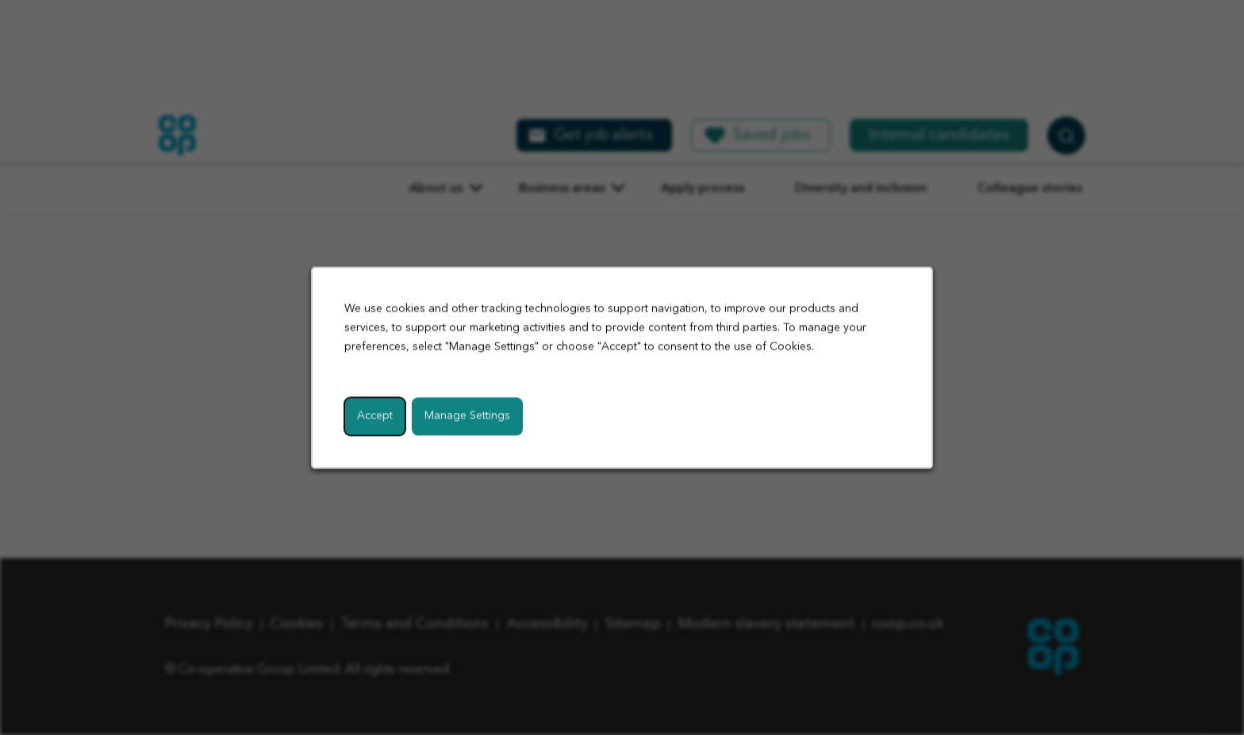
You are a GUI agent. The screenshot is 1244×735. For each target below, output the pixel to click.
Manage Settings (467, 415)
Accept (375, 415)
